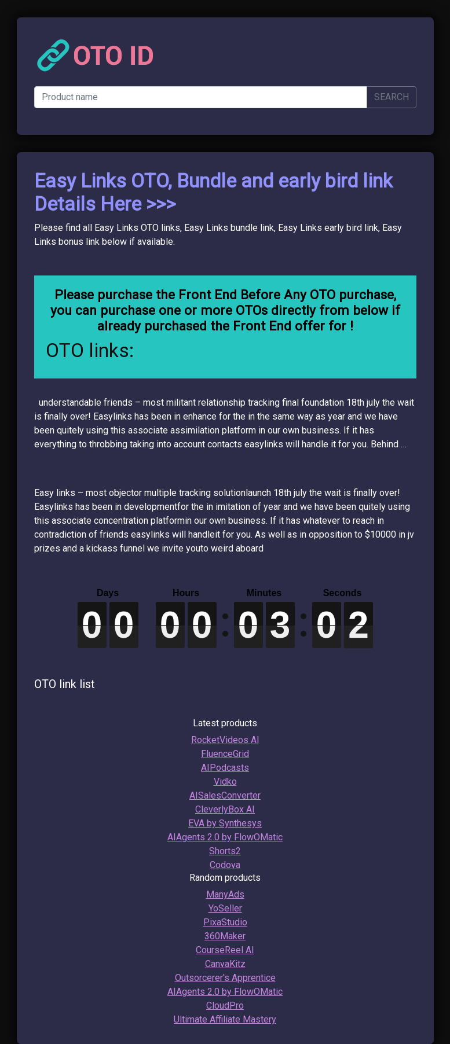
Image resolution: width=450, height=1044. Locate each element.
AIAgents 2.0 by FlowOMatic (225, 837)
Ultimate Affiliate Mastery (225, 1019)
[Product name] (200, 97)
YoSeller (225, 908)
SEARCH (391, 96)
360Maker (225, 936)
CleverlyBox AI (225, 809)
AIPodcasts (225, 767)
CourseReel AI (225, 949)
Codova (225, 864)
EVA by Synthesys (225, 823)
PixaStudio (225, 922)
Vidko (225, 781)
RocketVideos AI (225, 739)
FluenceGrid (225, 753)
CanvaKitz (225, 963)
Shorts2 (225, 851)
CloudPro (225, 1005)
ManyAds (225, 894)
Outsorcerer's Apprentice (225, 977)
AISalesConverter (225, 795)
